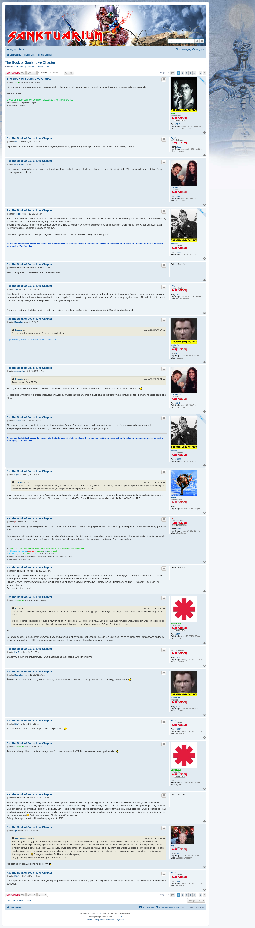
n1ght (173, 498)
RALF (173, 138)
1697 (178, 854)
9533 (178, 634)
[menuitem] (21, 49)
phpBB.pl (118, 917)
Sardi (173, 114)
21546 (178, 529)
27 (177, 506)
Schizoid (174, 244)
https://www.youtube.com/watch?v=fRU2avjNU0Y (31, 339)
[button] (172, 73)
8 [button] (200, 72)
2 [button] (182, 72)
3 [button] (186, 72)
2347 (178, 196)
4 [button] (190, 72)
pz (172, 518)
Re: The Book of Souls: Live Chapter (29, 138)
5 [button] (194, 72)
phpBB (100, 913)
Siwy (173, 286)
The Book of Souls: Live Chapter (30, 62)
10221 (178, 147)
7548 (178, 124)
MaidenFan (175, 345)
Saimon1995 (176, 624)
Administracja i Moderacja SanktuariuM (32, 66)
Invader (18, 330)
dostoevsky (176, 188)
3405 (178, 295)
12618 (178, 252)
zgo (172, 845)
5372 (178, 354)
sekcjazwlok (20, 838)
